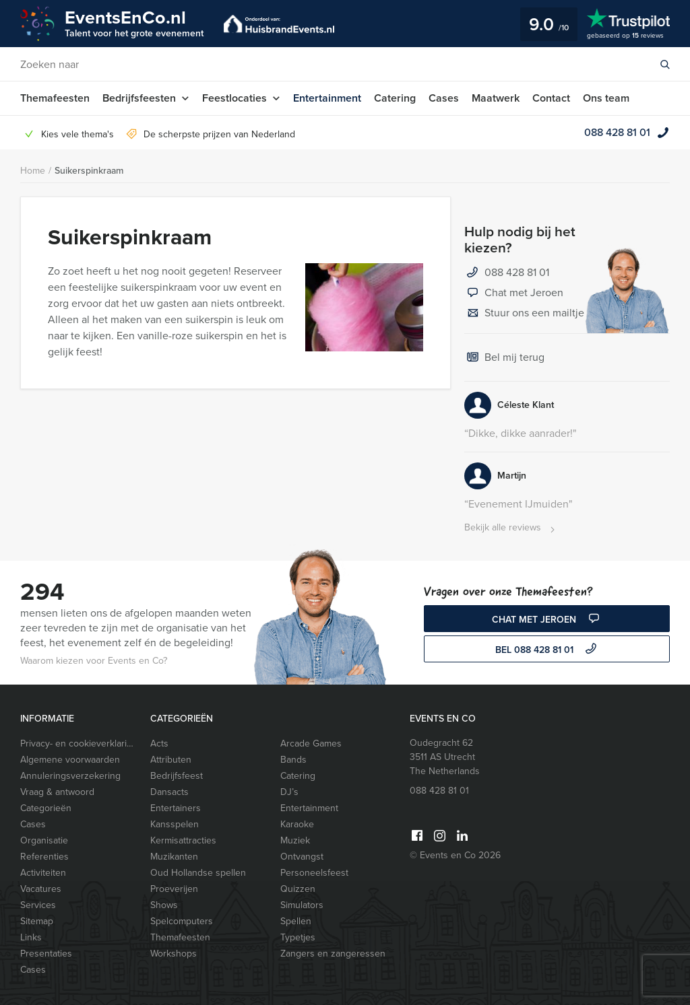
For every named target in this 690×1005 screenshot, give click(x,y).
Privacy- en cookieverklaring (78, 743)
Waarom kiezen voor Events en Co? (93, 661)
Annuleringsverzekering (70, 776)
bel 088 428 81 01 (547, 650)
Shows (164, 905)
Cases (444, 98)
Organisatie (44, 840)
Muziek (295, 840)
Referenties (44, 857)
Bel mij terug (504, 358)
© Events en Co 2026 (455, 855)
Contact (551, 98)
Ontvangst (301, 857)
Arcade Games (311, 743)
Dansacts (169, 792)
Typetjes (297, 937)
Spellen (295, 921)
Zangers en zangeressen (332, 953)
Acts (159, 743)
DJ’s (289, 792)
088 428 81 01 (617, 132)
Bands (293, 760)
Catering (395, 98)
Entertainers (175, 808)
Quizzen (297, 889)
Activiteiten (43, 873)
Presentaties (46, 953)
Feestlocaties (234, 98)
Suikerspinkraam (89, 171)
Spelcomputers (181, 921)
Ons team (606, 98)
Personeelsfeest (314, 873)
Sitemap (36, 921)
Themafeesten (55, 98)
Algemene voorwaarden (70, 760)
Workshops (173, 953)
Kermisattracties (183, 840)
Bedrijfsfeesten (139, 98)
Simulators (301, 905)
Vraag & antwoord (57, 792)
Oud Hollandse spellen (198, 873)
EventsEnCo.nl (134, 22)
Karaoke (297, 824)
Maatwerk (496, 98)
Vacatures (40, 889)
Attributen (170, 760)
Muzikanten (174, 857)
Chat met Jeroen (513, 293)
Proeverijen (174, 889)
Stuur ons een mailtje (524, 313)
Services (38, 905)
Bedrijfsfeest (176, 776)
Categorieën (45, 808)
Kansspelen (174, 824)
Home (32, 171)
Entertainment (327, 98)
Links (31, 937)
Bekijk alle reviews (511, 528)
